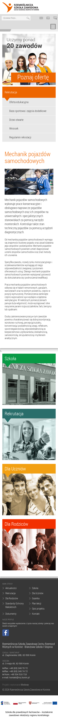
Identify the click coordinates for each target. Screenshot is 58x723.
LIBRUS (48, 18)
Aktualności (11, 588)
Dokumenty (10, 613)
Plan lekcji (36, 603)
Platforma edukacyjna (55, 18)
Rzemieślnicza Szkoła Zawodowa (20, 7)
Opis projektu (38, 608)
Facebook (5, 632)
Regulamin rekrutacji (20, 137)
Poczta (41, 18)
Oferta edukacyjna (18, 102)
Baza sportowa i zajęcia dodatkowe (27, 111)
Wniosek (13, 128)
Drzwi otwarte (16, 120)
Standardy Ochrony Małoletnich (14, 605)
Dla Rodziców (11, 598)
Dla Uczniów (37, 593)
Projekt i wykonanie (11, 684)
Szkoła (35, 588)
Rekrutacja (11, 92)
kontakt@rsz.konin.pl (19, 677)
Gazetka (35, 598)
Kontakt (36, 613)
